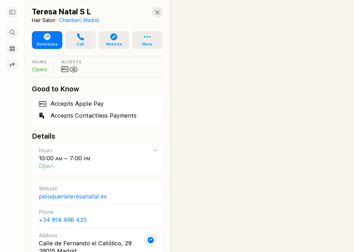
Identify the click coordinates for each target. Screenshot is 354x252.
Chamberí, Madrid (79, 20)
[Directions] (12, 65)
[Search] (12, 32)
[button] (77, 40)
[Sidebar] (12, 12)
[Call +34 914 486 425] (93, 216)
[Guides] (12, 49)
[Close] (150, 12)
